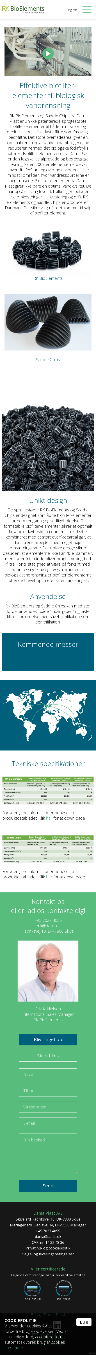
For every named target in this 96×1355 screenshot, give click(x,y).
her (49, 818)
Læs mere (14, 1347)
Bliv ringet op (48, 1039)
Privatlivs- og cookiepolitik (48, 1248)
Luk (84, 1322)
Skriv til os (48, 1056)
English (71, 9)
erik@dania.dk (48, 925)
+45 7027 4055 (48, 920)
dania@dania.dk (48, 1236)
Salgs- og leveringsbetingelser (48, 1253)
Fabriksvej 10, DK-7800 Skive (48, 931)
